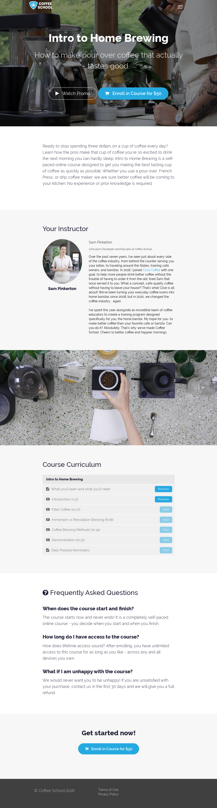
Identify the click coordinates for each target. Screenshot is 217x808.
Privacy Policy (108, 794)
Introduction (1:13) (109, 499)
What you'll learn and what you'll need (109, 489)
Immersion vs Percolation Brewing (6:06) (109, 520)
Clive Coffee (151, 270)
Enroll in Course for (133, 93)
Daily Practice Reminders (109, 550)
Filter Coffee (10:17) (109, 509)
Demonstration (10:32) (109, 540)
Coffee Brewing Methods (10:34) (109, 530)
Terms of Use (108, 790)
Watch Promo (72, 93)
